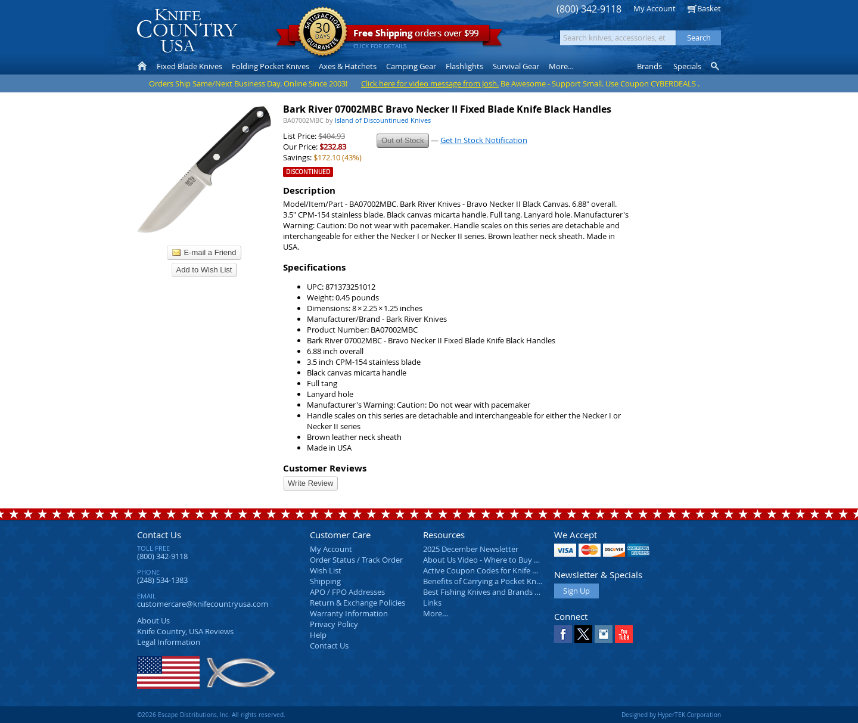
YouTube (624, 634)
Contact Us (159, 535)
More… (435, 613)
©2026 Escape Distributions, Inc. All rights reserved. (211, 714)
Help (318, 634)
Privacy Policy (334, 624)
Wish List (325, 570)
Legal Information (168, 642)
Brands (649, 66)
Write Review (310, 483)
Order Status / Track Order (356, 559)
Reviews (185, 631)
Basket (709, 8)
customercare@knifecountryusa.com (202, 603)
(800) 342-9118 (589, 9)
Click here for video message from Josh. (430, 83)
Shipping (325, 581)
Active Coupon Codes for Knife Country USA (500, 570)
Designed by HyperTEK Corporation (671, 714)
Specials (687, 66)
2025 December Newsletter (470, 549)
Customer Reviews (324, 468)
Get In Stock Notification (483, 140)
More (561, 66)
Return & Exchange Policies (357, 602)
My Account (654, 8)
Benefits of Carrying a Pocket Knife (484, 581)
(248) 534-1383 (162, 580)
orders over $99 (389, 36)
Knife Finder (716, 66)
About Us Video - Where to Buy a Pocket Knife (503, 559)
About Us (153, 620)
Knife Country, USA (187, 31)
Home (142, 66)
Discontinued (308, 172)
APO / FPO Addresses (347, 592)
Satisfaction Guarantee (323, 32)
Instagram (604, 634)
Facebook (563, 634)
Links (432, 602)
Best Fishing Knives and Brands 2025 (487, 592)
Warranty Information (349, 613)
